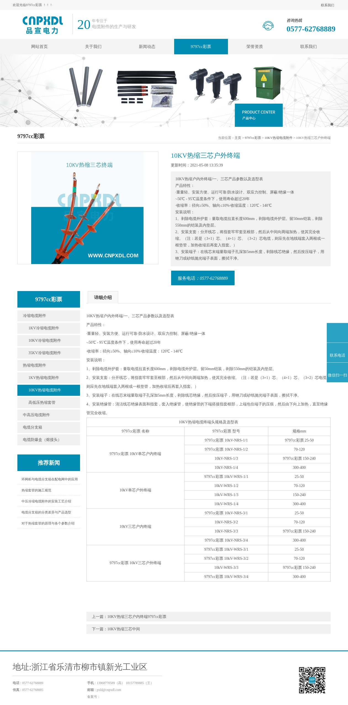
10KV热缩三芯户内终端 (127, 617)
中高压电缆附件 (36, 415)
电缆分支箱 (32, 427)
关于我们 (93, 46)
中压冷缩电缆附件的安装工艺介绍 (46, 501)
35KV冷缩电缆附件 (44, 353)
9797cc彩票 (201, 46)
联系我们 (327, 5)
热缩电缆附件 (34, 365)
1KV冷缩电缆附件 (43, 328)
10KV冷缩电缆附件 (44, 340)
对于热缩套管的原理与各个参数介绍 (48, 523)
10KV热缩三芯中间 (123, 629)
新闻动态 (147, 46)
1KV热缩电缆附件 (43, 378)
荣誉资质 (254, 46)
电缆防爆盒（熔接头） (42, 440)
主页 (238, 138)
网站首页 (39, 46)
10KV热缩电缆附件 (278, 138)
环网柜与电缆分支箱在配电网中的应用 (50, 479)
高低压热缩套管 (41, 402)
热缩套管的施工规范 (36, 490)
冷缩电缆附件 (34, 316)
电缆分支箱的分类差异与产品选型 (46, 512)
